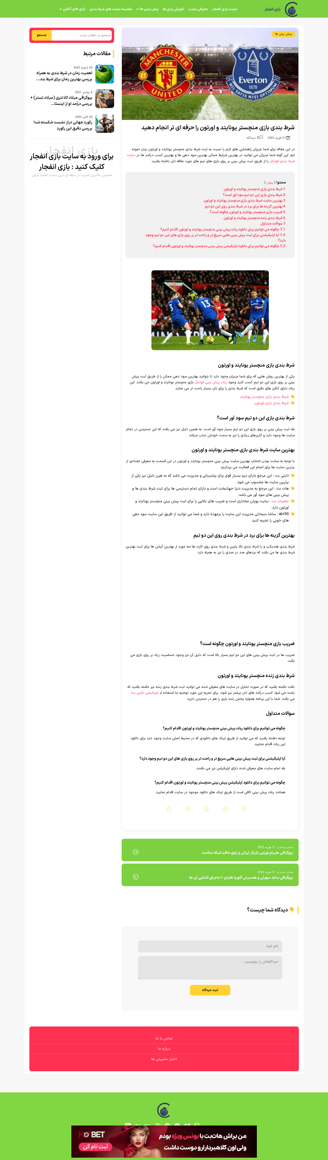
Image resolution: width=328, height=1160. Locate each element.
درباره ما (164, 1049)
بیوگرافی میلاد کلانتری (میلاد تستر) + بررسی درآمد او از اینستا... (61, 101)
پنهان (269, 182)
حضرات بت (280, 501)
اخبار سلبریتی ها (164, 1059)
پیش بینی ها (149, 9)
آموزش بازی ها (173, 9)
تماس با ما (164, 1038)
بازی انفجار (272, 9)
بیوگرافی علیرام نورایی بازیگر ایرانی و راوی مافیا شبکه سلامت (247, 853)
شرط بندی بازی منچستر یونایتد (264, 397)
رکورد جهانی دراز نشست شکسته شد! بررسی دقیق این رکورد (63, 125)
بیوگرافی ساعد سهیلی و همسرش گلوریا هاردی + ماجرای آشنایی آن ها (241, 878)
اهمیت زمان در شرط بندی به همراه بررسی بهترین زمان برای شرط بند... (64, 76)
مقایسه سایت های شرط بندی (110, 9)
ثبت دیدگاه (210, 990)
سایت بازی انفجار (224, 9)
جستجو (41, 35)
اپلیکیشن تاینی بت (144, 693)
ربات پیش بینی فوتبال (211, 382)
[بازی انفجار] (292, 9)
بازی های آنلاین (74, 9)
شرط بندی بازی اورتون (272, 403)
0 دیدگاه (255, 137)
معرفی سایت (198, 9)
